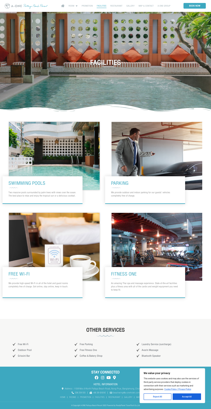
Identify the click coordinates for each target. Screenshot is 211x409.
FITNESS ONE (124, 274)
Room (73, 6)
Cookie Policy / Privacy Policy (177, 389)
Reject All (157, 396)
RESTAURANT (116, 6)
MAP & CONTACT (146, 6)
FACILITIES (101, 6)
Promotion (87, 6)
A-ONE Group (164, 6)
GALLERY (130, 6)
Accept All (187, 396)
